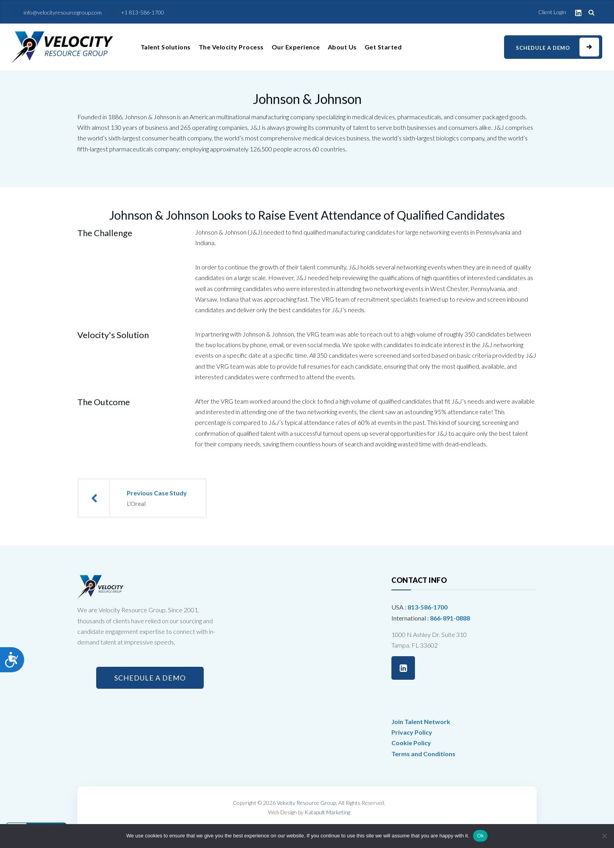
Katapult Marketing (327, 812)
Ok (480, 836)
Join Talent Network (420, 721)
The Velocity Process (231, 47)
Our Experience (296, 47)
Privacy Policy (411, 732)
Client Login (552, 12)
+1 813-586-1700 (142, 12)
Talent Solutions (166, 47)
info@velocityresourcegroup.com (63, 12)
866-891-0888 (450, 618)
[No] (604, 836)
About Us (342, 47)
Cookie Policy (411, 742)
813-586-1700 (428, 607)
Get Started (383, 47)
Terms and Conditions (423, 753)
